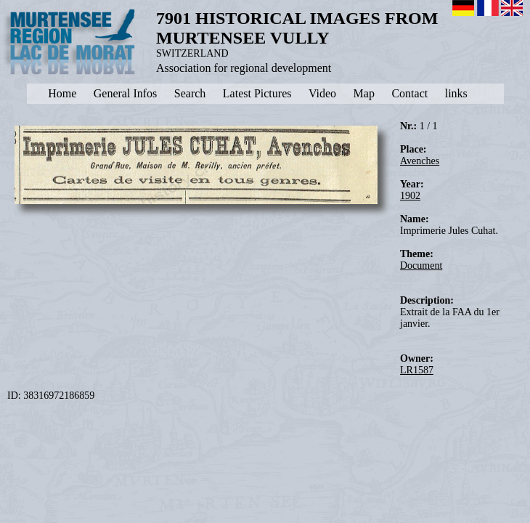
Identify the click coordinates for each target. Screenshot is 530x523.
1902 (410, 195)
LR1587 (416, 370)
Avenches (419, 160)
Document (421, 265)
